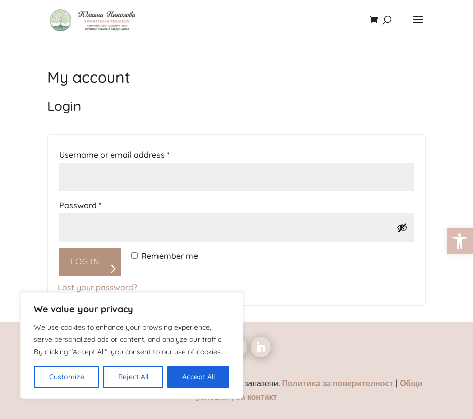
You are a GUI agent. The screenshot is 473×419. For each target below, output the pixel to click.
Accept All (198, 377)
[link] (460, 241)
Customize (66, 377)
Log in (85, 261)
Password (97, 203)
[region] (131, 345)
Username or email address (131, 153)
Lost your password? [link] (97, 287)
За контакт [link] (256, 397)
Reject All (133, 377)
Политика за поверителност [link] (339, 383)
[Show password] (402, 227)
